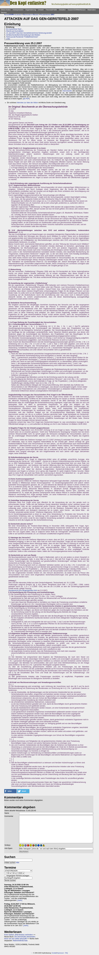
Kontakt (54, 953)
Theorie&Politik (51, 10)
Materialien (92, 10)
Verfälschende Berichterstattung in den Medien (23, 35)
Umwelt (41, 10)
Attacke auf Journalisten (15, 31)
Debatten (62, 10)
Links (8, 39)
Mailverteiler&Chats (20, 941)
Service (4, 13)
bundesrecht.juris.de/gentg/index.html (23, 590)
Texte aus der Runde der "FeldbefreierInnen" (22, 37)
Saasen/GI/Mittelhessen (77, 10)
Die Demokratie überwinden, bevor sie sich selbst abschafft (20, 938)
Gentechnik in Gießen (30, 15)
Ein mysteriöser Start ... (14, 29)
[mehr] (19, 900)
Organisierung (30, 10)
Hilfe (17, 863)
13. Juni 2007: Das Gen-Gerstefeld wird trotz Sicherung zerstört (29, 33)
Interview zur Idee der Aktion (27, 103)
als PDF (26, 99)
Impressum (60, 953)
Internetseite (67, 91)
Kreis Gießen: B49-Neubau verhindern (18, 935)
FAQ (66, 953)
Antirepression (18, 10)
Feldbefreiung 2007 (47, 15)
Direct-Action (6, 10)
